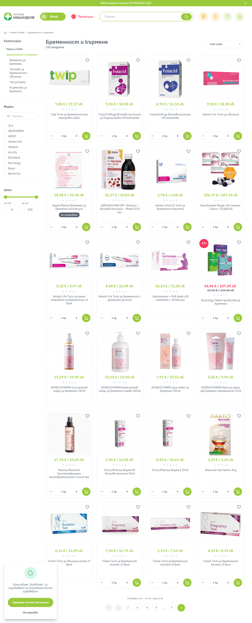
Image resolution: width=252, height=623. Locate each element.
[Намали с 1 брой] (51, 136)
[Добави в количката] (86, 136)
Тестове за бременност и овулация (18, 73)
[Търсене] (186, 16)
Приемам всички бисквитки (30, 602)
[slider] (5, 197)
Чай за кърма (18, 82)
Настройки (30, 612)
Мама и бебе (17, 32)
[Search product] (146, 16)
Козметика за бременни (18, 89)
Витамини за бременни (18, 61)
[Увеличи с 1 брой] (76, 136)
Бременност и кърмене (40, 32)
